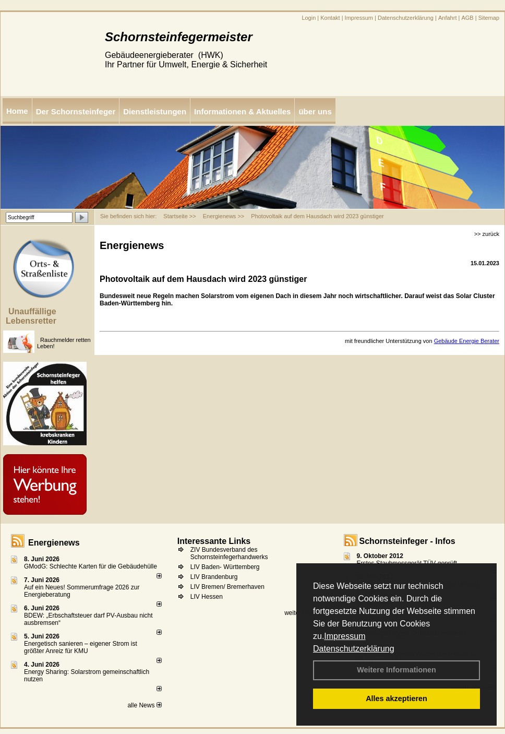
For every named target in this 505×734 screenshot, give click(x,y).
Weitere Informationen (396, 670)
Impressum (344, 636)
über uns (314, 111)
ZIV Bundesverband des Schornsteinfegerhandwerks (229, 553)
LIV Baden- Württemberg (225, 567)
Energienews (54, 542)
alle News (144, 705)
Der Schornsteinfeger (76, 111)
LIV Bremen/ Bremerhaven (227, 586)
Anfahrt (447, 18)
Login (309, 18)
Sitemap (488, 18)
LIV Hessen (206, 596)
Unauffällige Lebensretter (31, 316)
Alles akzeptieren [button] (396, 698)
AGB (467, 18)
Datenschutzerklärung (353, 648)
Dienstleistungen (154, 111)
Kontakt (330, 18)
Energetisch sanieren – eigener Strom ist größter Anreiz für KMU (80, 647)
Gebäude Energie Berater (466, 341)
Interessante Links (214, 541)
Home (17, 110)
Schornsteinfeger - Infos (407, 541)
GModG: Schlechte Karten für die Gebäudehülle (90, 566)
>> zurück (486, 234)
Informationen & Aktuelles (242, 111)
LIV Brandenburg (214, 577)
